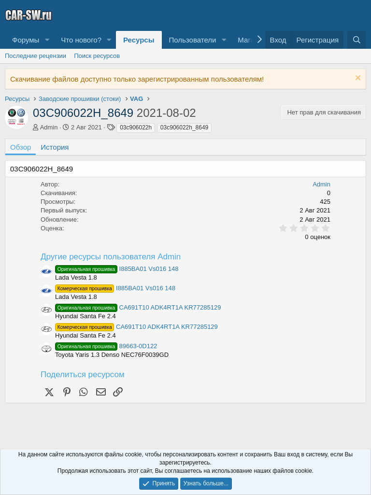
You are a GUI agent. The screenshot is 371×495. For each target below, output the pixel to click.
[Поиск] (356, 40)
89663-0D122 (106, 346)
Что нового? (81, 40)
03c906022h (136, 127)
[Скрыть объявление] (357, 79)
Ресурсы (139, 40)
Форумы (25, 40)
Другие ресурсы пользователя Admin (111, 256)
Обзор (20, 147)
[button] (47, 40)
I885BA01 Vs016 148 (116, 268)
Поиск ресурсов (97, 55)
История (55, 147)
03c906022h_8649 (184, 127)
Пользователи (192, 40)
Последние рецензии (35, 55)
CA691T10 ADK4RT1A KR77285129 (138, 307)
